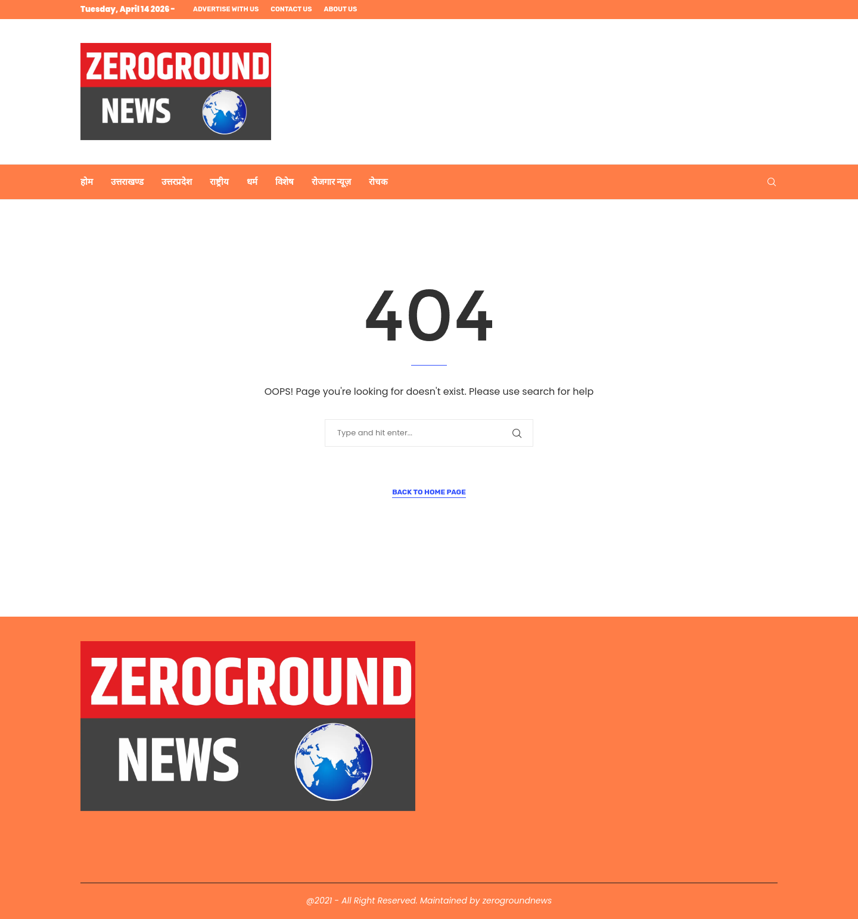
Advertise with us (226, 9)
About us (341, 9)
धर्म (252, 182)
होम (86, 182)
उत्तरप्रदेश (176, 182)
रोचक (378, 182)
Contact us (291, 9)
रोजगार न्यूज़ (331, 182)
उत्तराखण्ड (127, 182)
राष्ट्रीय (219, 182)
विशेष (284, 182)
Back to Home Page (429, 492)
